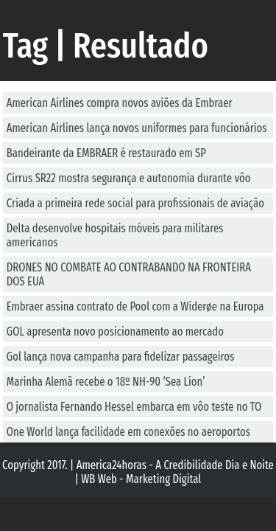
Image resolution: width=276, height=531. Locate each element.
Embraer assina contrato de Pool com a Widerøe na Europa (135, 306)
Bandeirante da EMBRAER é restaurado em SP (106, 153)
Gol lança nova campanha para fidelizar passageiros (121, 357)
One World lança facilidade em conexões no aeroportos (128, 432)
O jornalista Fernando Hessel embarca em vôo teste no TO (134, 407)
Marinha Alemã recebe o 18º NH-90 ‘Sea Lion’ (106, 382)
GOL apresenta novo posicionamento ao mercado (115, 331)
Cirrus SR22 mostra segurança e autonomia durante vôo (129, 178)
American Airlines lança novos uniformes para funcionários (137, 128)
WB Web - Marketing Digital (141, 479)
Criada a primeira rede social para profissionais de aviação (135, 203)
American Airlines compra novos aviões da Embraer (120, 103)
